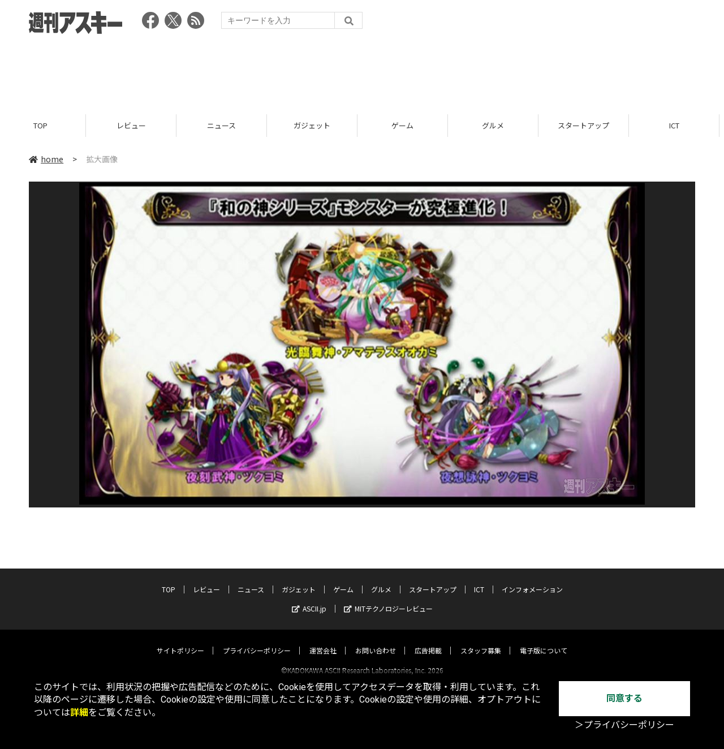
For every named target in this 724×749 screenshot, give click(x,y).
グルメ (497, 125)
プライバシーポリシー (257, 640)
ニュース (226, 125)
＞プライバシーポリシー (624, 725)
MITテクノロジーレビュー (388, 598)
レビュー (135, 125)
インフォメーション (532, 579)
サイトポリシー (180, 640)
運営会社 (323, 640)
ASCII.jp (309, 598)
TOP (45, 125)
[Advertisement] (362, 70)
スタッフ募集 (480, 640)
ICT (679, 125)
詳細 (79, 712)
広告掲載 (428, 640)
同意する (624, 698)
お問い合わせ (375, 640)
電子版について (543, 640)
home (46, 159)
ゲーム (407, 125)
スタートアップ (588, 125)
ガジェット (316, 125)
